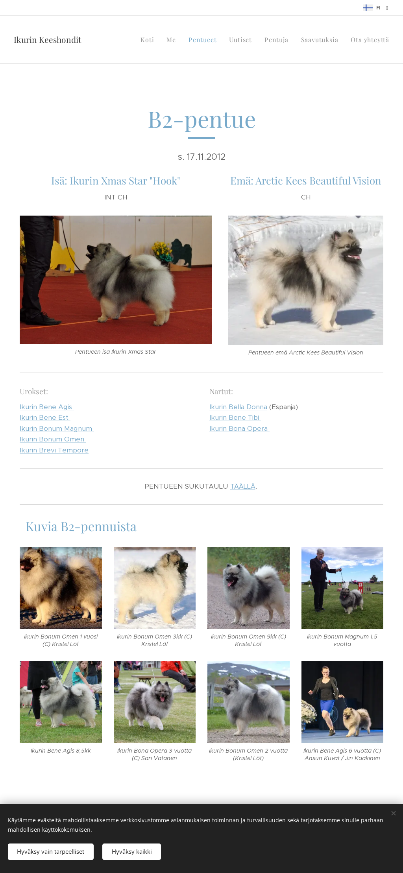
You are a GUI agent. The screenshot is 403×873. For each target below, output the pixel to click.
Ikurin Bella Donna (238, 406)
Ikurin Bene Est (45, 417)
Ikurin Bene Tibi (235, 417)
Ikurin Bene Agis (47, 406)
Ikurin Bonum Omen (53, 439)
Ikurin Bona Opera (239, 428)
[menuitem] (149, 40)
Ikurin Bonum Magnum (57, 428)
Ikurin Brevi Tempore (54, 449)
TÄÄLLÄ (242, 486)
